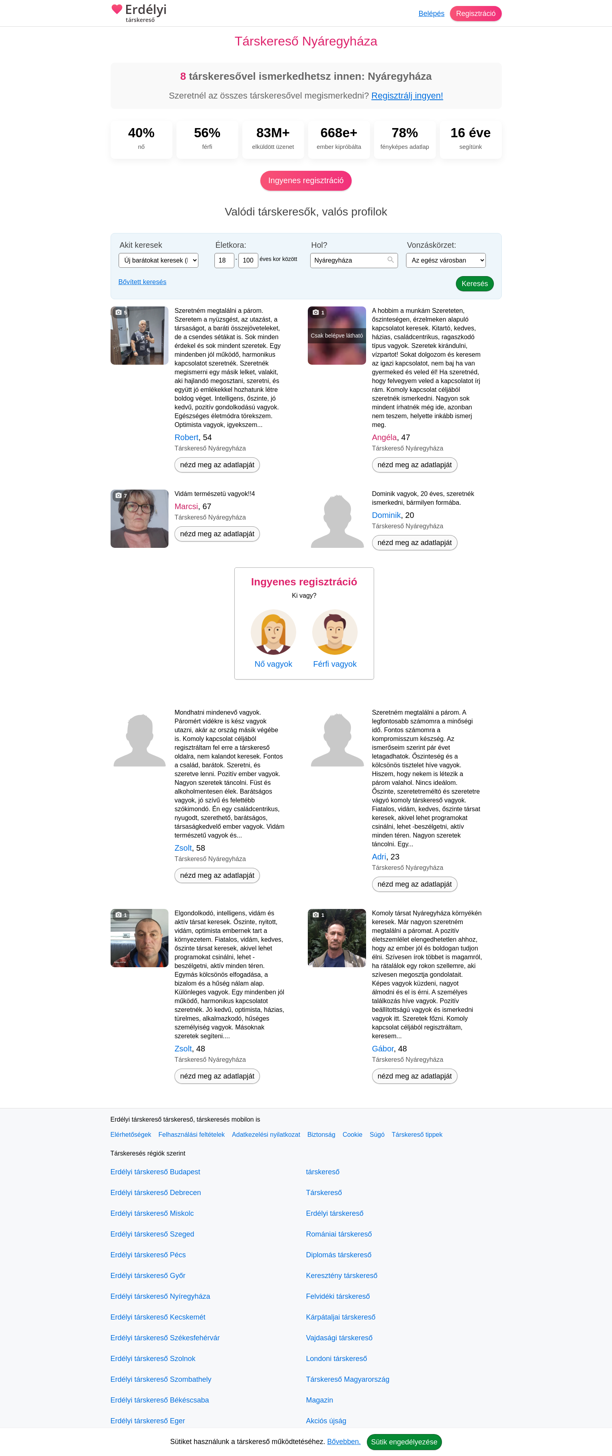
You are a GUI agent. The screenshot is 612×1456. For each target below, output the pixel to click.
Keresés (474, 284)
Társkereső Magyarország (348, 1379)
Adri (379, 856)
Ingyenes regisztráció (306, 180)
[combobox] (354, 260)
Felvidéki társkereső (338, 1296)
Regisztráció (475, 14)
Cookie (352, 1134)
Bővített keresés (142, 282)
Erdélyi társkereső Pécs (148, 1255)
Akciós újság (326, 1421)
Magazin (319, 1400)
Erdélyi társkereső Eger (148, 1421)
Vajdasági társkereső (339, 1338)
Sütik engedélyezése (404, 1442)
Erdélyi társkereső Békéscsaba (160, 1400)
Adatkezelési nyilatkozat (266, 1134)
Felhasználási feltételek (191, 1134)
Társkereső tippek (417, 1134)
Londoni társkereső (336, 1359)
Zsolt (183, 848)
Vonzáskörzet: (431, 245)
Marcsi (186, 506)
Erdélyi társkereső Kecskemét (158, 1317)
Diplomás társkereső (339, 1255)
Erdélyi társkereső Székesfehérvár (165, 1338)
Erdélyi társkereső (335, 1213)
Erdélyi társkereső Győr (148, 1276)
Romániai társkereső (339, 1234)
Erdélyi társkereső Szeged (152, 1234)
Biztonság (321, 1134)
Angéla (384, 437)
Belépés (431, 14)
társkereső (323, 1172)
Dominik (386, 515)
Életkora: (231, 245)
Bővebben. (344, 1442)
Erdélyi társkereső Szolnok (153, 1359)
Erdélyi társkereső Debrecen (156, 1193)
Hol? (319, 245)
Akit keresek (141, 245)
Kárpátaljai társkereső (341, 1317)
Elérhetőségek (131, 1134)
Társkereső (324, 1193)
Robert (186, 437)
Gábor (383, 1048)
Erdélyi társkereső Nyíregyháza (160, 1296)
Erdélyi (139, 14)
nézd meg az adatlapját (217, 465)
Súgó (377, 1134)
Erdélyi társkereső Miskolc (152, 1213)
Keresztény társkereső (342, 1276)
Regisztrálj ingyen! (407, 96)
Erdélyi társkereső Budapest (155, 1172)
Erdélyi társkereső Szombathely (161, 1379)
